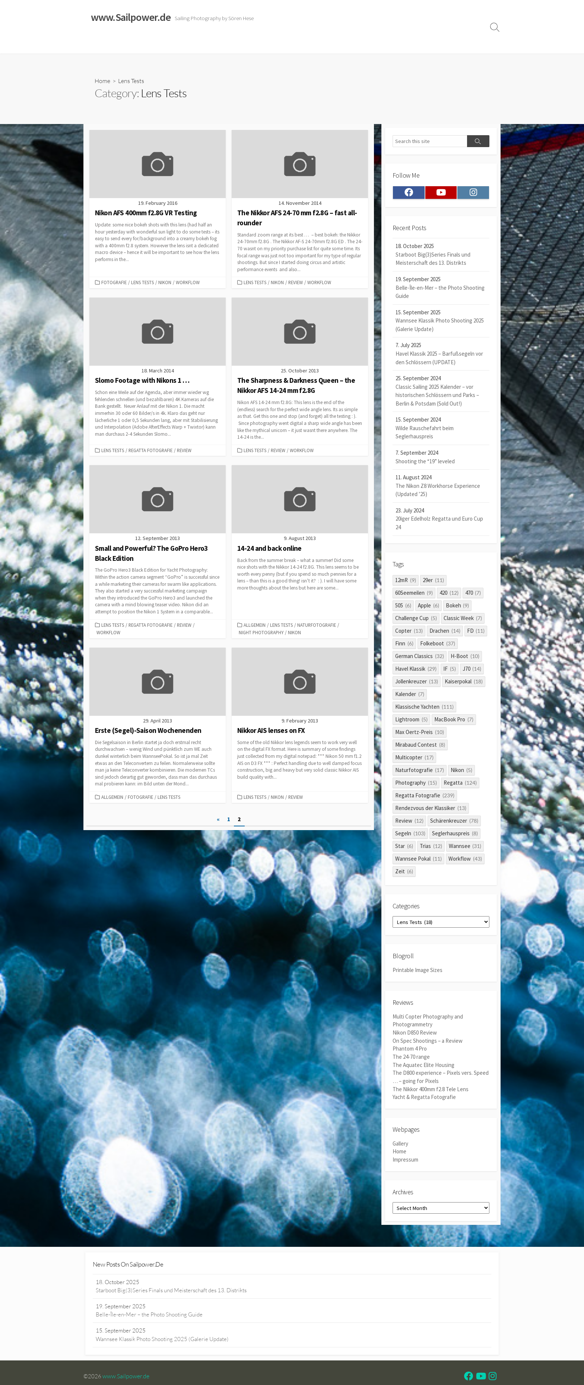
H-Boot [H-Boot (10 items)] (465, 657)
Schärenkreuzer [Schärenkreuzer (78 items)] (454, 821)
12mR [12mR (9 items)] (405, 581)
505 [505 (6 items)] (403, 606)
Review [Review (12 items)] (409, 821)
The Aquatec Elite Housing (423, 1065)
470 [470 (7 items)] (473, 593)
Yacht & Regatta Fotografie (424, 1096)
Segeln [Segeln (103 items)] (410, 834)
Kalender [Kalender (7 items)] (409, 695)
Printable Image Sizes (417, 971)
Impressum (333, 44)
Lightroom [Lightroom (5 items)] (411, 720)
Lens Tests (142, 283)
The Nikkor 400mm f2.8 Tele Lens (431, 1088)
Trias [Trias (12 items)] (431, 847)
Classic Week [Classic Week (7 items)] (463, 619)
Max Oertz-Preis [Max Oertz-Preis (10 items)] (419, 733)
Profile (450, 44)
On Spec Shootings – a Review (428, 1041)
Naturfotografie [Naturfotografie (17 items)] (419, 771)
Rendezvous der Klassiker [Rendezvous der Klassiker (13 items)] (430, 809)
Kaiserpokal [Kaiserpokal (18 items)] (464, 682)
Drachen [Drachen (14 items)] (444, 631)
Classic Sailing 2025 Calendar (195, 44)
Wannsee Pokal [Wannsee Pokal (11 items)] (418, 859)
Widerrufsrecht (292, 44)
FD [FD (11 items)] (476, 631)
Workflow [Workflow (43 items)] (465, 859)
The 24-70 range (411, 1057)
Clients (425, 44)
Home (95, 44)
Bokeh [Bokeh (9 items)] (457, 606)
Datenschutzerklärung (381, 44)
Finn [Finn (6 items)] (404, 644)
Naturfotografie (316, 625)
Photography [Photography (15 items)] (416, 783)
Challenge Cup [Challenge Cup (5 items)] (416, 619)
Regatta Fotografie (150, 451)
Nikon (164, 283)
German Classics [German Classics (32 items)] (419, 657)
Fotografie (114, 283)
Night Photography (261, 633)
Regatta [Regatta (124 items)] (460, 783)
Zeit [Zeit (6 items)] (404, 872)
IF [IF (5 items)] (449, 669)
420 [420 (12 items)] (448, 593)
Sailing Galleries (130, 44)
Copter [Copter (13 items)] (409, 631)
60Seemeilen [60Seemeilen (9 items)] (414, 593)
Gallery (400, 1143)
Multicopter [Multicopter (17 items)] (414, 758)
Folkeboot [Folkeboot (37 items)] (437, 644)
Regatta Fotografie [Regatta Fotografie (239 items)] (424, 796)
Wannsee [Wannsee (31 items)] (465, 847)
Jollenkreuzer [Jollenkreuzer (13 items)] (416, 682)
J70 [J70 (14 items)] (472, 669)
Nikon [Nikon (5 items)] (461, 771)
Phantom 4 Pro (410, 1049)
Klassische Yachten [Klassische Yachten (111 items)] (424, 707)
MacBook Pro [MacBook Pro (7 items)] (453, 720)
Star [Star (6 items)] (404, 847)
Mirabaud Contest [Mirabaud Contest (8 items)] (420, 745)
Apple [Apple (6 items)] (428, 606)
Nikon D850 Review (415, 1033)
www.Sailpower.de (126, 1377)
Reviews (252, 44)
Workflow (188, 283)
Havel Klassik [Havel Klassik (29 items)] (416, 669)
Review (295, 283)
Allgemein (255, 625)
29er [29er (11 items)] (433, 581)
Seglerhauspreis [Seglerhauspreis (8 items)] (455, 834)
